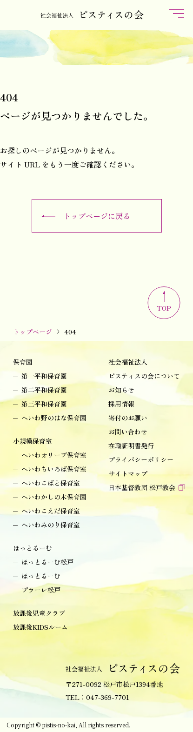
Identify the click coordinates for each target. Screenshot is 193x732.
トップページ (32, 331)
